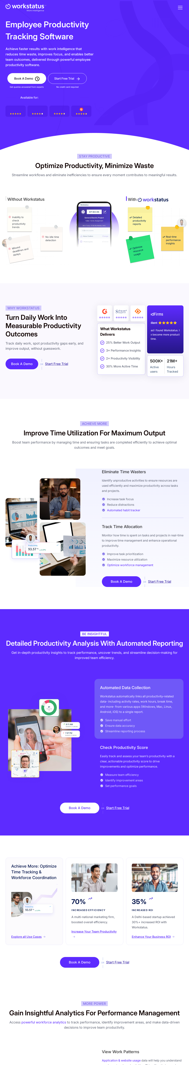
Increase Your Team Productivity (94, 931)
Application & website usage (121, 1060)
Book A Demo (23, 78)
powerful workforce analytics (43, 1022)
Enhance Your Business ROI (151, 937)
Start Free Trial (64, 78)
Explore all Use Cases (26, 937)
